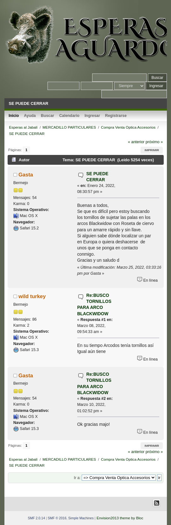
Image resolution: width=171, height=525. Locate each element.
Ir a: (77, 478)
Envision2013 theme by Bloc (120, 518)
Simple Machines (81, 518)
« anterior (136, 142)
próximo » (154, 142)
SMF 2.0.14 (36, 518)
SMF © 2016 (57, 518)
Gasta (25, 174)
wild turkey (32, 296)
